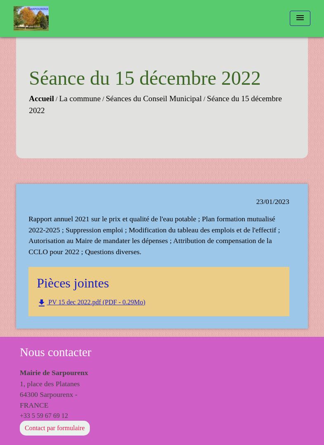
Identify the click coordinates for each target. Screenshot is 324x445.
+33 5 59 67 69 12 (44, 415)
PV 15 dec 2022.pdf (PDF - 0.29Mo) (91, 303)
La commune (80, 98)
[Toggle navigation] (300, 18)
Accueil (41, 98)
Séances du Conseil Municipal (154, 98)
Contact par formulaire (55, 427)
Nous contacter (56, 352)
